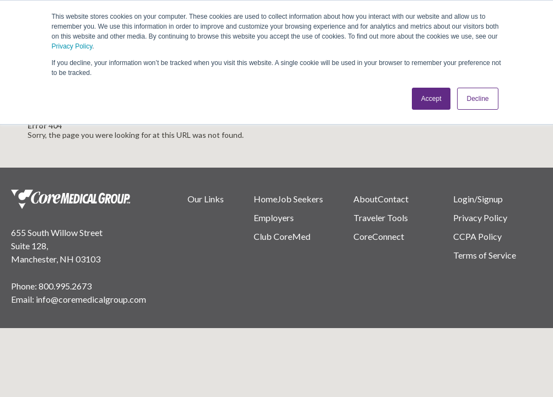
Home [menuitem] (265, 199)
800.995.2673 (65, 286)
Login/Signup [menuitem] (478, 199)
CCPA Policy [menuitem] (477, 236)
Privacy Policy (72, 46)
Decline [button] (477, 99)
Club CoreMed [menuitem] (282, 236)
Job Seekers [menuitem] (300, 199)
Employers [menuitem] (274, 217)
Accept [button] (431, 99)
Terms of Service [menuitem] (484, 255)
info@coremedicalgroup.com (91, 299)
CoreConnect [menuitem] (378, 236)
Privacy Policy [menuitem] (480, 217)
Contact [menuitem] (393, 199)
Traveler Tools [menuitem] (380, 217)
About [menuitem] (365, 199)
